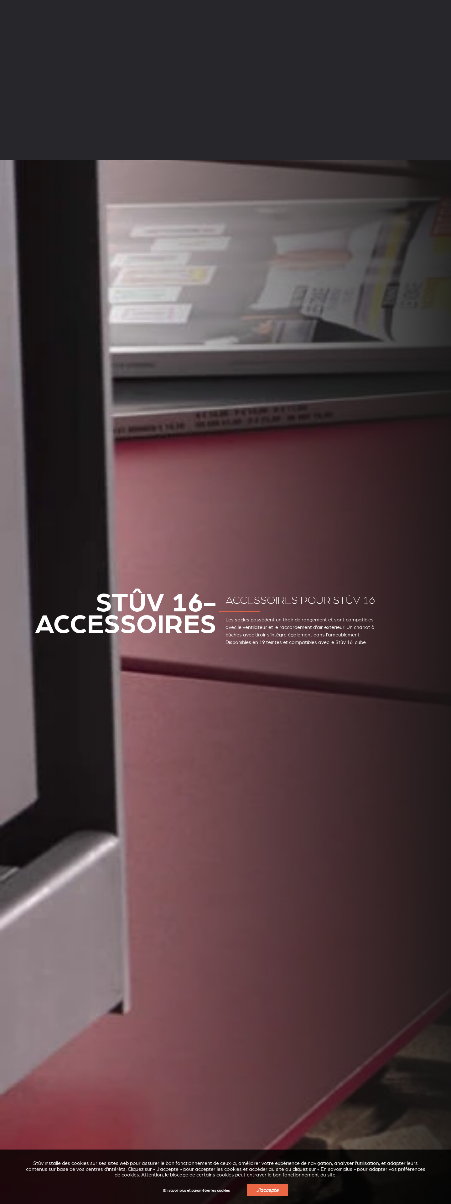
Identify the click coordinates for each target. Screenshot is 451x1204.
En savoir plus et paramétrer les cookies (196, 1191)
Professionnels (137, 5)
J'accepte (267, 1190)
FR (365, 6)
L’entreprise (64, 5)
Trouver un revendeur (364, 25)
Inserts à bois (188, 24)
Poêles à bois (68, 24)
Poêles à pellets (129, 24)
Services (99, 5)
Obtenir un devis (418, 25)
